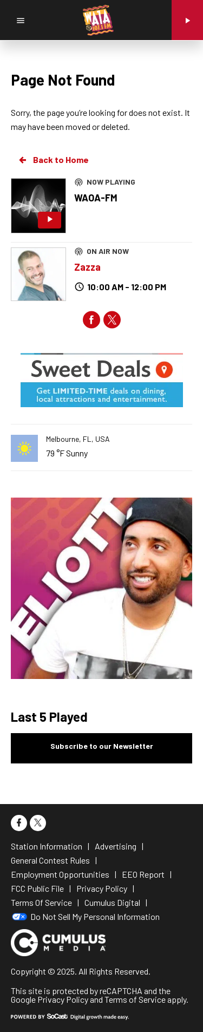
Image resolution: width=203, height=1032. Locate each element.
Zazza (87, 267)
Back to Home (53, 159)
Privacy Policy (62, 999)
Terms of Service (135, 999)
